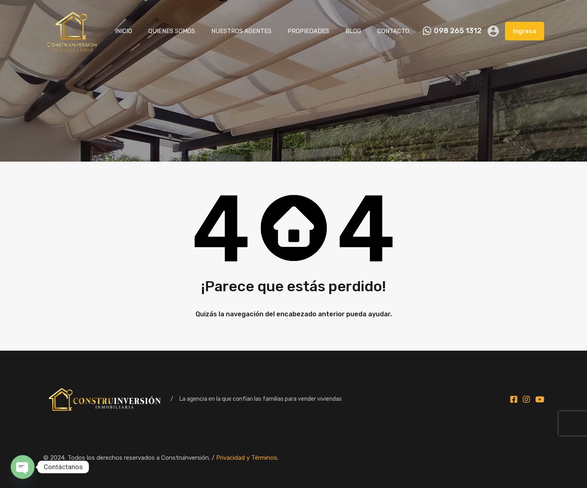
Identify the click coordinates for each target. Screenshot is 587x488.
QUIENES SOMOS (171, 31)
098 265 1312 (458, 31)
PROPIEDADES (308, 31)
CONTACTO (393, 31)
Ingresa (524, 31)
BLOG (353, 31)
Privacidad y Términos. (247, 457)
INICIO (123, 31)
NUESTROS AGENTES (241, 31)
